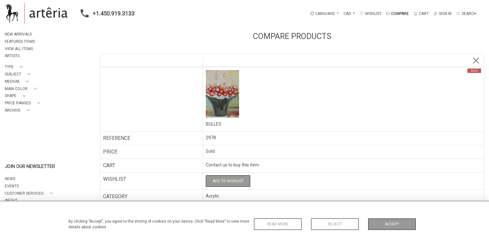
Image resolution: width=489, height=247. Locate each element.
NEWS (10, 179)
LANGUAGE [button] (322, 13)
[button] (15, 67)
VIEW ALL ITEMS (19, 49)
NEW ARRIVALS (18, 34)
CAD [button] (347, 13)
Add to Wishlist (228, 181)
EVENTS (12, 186)
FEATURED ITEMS (20, 41)
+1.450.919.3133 (105, 13)
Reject (335, 224)
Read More (278, 224)
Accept (392, 224)
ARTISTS (12, 56)
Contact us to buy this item (232, 164)
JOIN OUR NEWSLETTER (30, 166)
